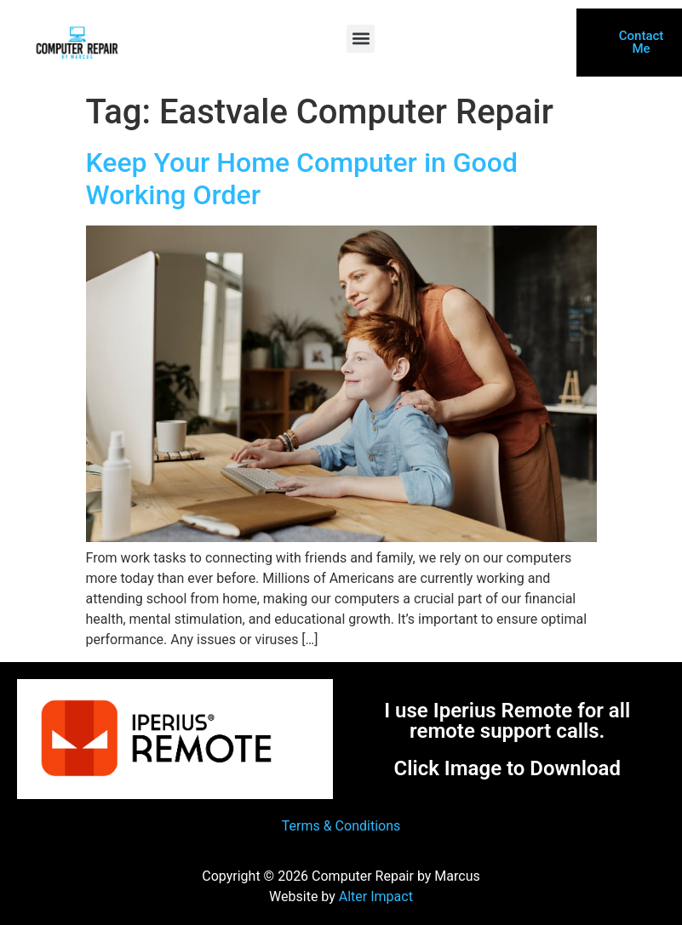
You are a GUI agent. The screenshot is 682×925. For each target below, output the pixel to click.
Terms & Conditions (341, 826)
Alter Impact (376, 896)
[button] (361, 39)
